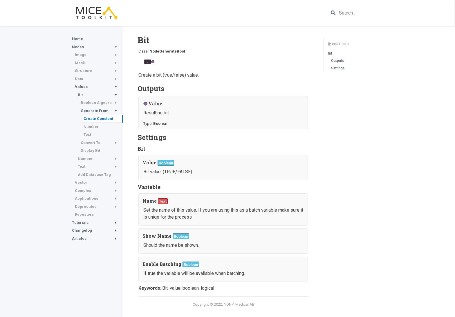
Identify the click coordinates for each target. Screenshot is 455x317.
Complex (83, 190)
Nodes (78, 47)
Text (87, 134)
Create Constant (98, 118)
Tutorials (80, 222)
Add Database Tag (94, 174)
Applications (86, 198)
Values (81, 86)
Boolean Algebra (96, 102)
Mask (80, 63)
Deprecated (86, 206)
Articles (79, 238)
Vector (81, 182)
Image (80, 55)
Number (91, 127)
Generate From (95, 111)
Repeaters (84, 214)
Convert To (90, 143)
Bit (80, 95)
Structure (83, 71)
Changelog (82, 230)
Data (79, 79)
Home (77, 39)
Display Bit (90, 150)
